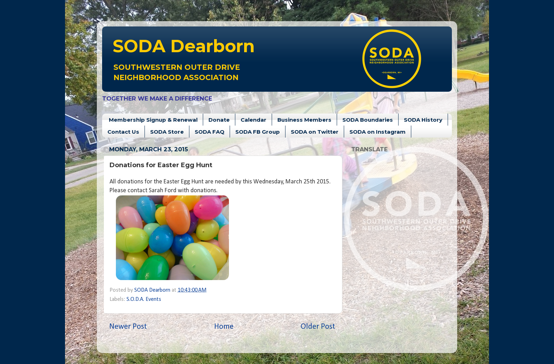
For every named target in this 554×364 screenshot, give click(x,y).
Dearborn (184, 46)
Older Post (318, 327)
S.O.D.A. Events (143, 299)
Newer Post (128, 327)
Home (224, 327)
